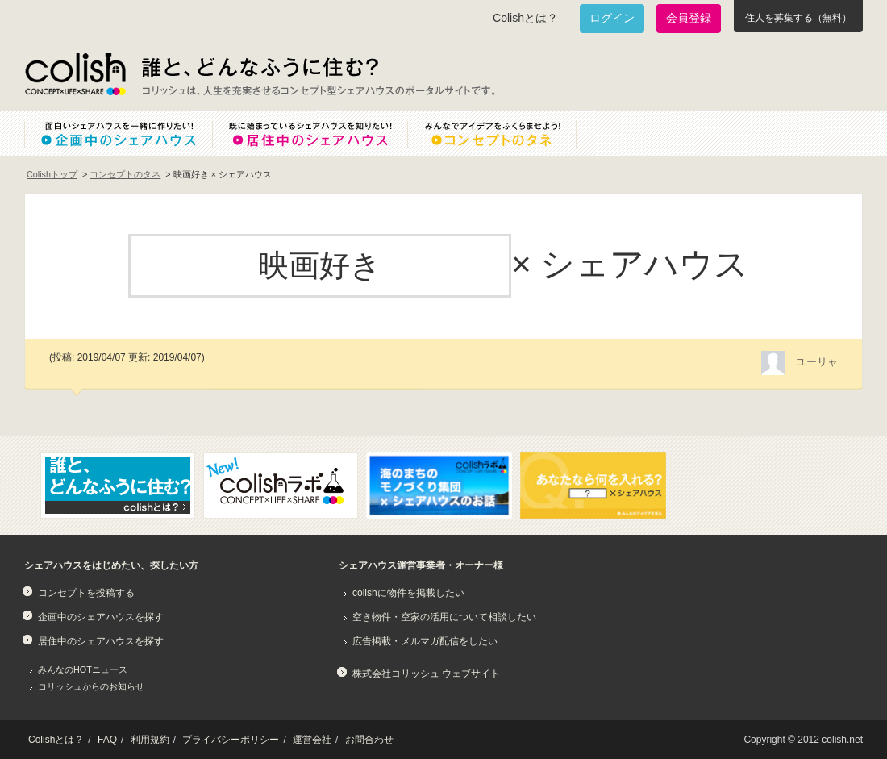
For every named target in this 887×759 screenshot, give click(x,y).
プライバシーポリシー (230, 739)
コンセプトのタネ (125, 174)
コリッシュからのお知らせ (91, 686)
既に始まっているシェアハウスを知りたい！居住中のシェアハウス (309, 133)
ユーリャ (817, 362)
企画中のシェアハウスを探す (101, 617)
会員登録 (688, 17)
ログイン (612, 17)
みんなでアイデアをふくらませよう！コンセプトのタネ (504, 133)
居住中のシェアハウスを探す (101, 641)
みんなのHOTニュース (82, 669)
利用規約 (150, 739)
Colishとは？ (525, 17)
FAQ (107, 739)
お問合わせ (369, 739)
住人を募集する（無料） (798, 17)
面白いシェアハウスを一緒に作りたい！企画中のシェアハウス (118, 133)
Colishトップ (52, 174)
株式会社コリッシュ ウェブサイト (426, 673)
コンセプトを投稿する (86, 592)
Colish (75, 74)
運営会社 (312, 739)
